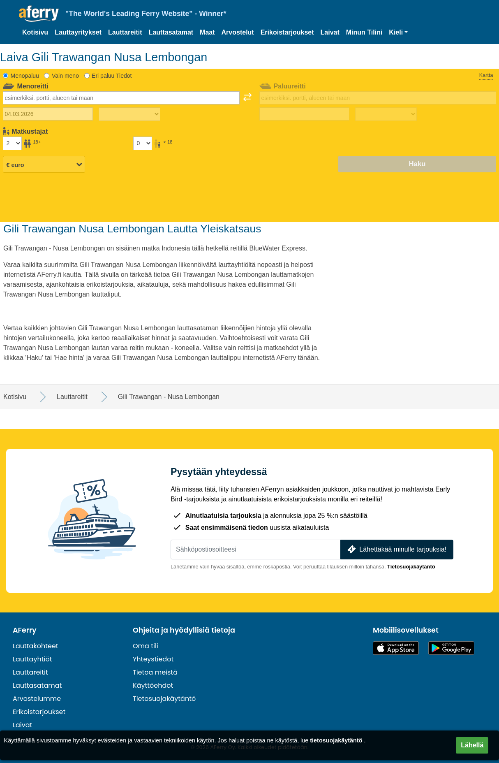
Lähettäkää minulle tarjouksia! (396, 549)
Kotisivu (35, 32)
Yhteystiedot (153, 659)
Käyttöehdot (153, 685)
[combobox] (121, 97)
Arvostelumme (37, 698)
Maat (207, 32)
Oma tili (145, 646)
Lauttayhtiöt (32, 659)
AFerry (25, 630)
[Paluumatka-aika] (386, 114)
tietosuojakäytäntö (336, 740)
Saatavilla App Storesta (396, 648)
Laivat (330, 32)
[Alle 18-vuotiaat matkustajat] (142, 143)
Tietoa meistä (155, 672)
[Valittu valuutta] (44, 164)
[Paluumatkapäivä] (304, 114)
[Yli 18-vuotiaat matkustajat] (12, 143)
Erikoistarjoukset (287, 32)
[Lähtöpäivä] (48, 114)
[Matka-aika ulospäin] (129, 114)
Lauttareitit (125, 32)
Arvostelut (238, 32)
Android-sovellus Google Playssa (451, 648)
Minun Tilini (364, 32)
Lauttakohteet (35, 646)
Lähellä (472, 745)
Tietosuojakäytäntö (411, 567)
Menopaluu (25, 75)
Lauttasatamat (171, 32)
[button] (398, 32)
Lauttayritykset (78, 32)
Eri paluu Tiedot (112, 75)
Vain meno (65, 75)
